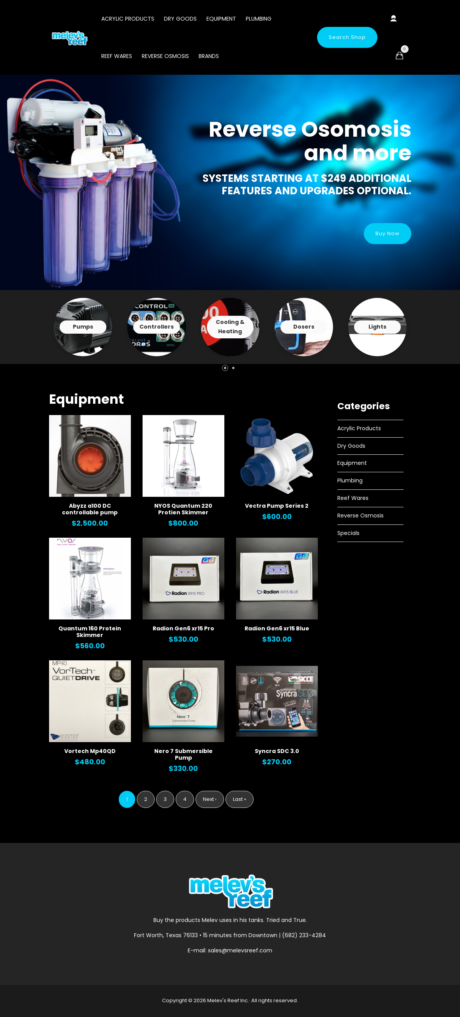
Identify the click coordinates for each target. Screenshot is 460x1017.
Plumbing (258, 19)
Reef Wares (116, 56)
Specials (348, 533)
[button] (225, 368)
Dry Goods (180, 19)
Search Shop (347, 37)
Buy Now (387, 233)
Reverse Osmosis (165, 56)
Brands (209, 56)
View (83, 327)
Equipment (221, 19)
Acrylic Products (127, 19)
